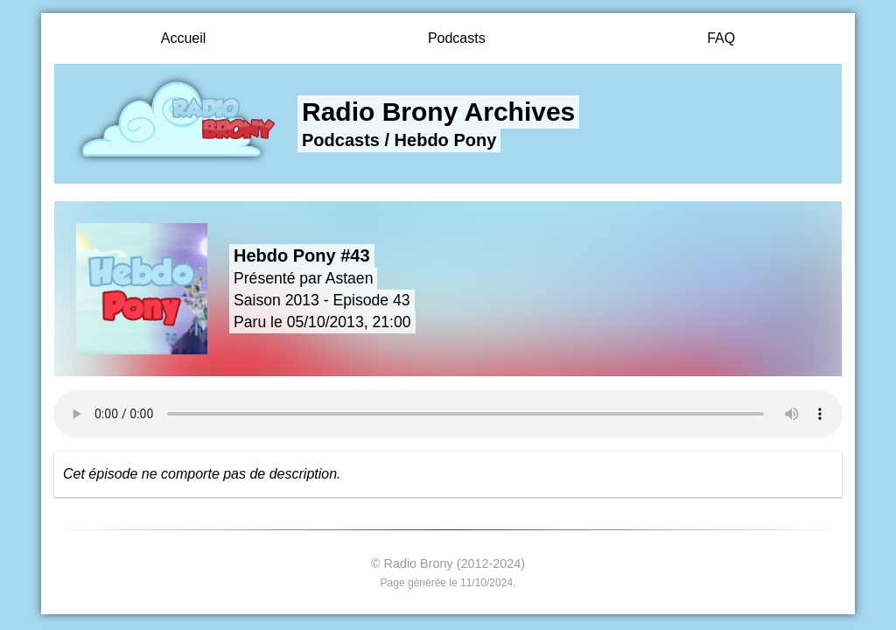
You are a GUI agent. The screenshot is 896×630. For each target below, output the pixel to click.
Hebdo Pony (446, 140)
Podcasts (457, 38)
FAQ (721, 38)
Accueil (183, 38)
